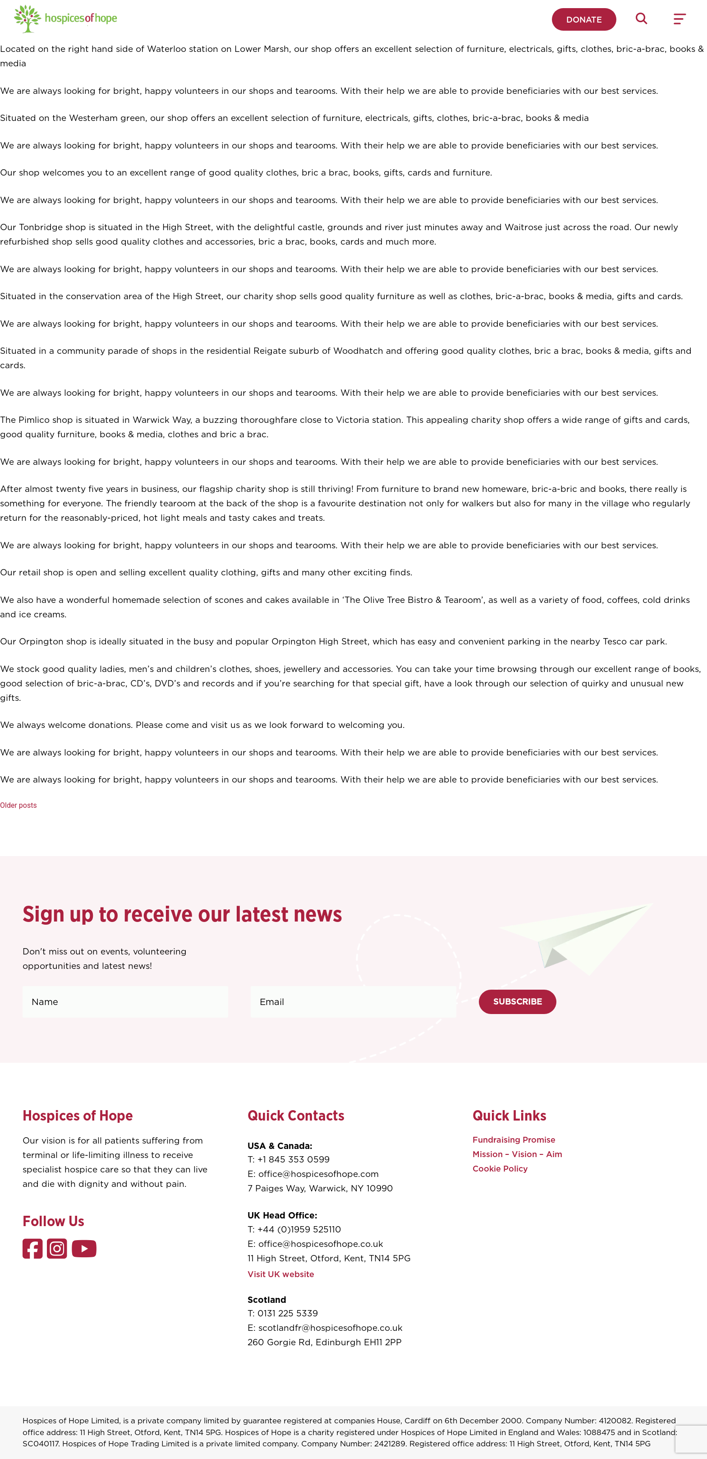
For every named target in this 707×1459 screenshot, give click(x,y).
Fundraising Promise (514, 1139)
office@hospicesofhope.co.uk (320, 1244)
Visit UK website (281, 1274)
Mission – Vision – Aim (517, 1154)
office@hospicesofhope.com (318, 1174)
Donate (584, 19)
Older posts (18, 805)
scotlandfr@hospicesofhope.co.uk (330, 1328)
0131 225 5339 (287, 1313)
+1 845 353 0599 (293, 1159)
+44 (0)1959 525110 (299, 1229)
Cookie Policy (500, 1168)
